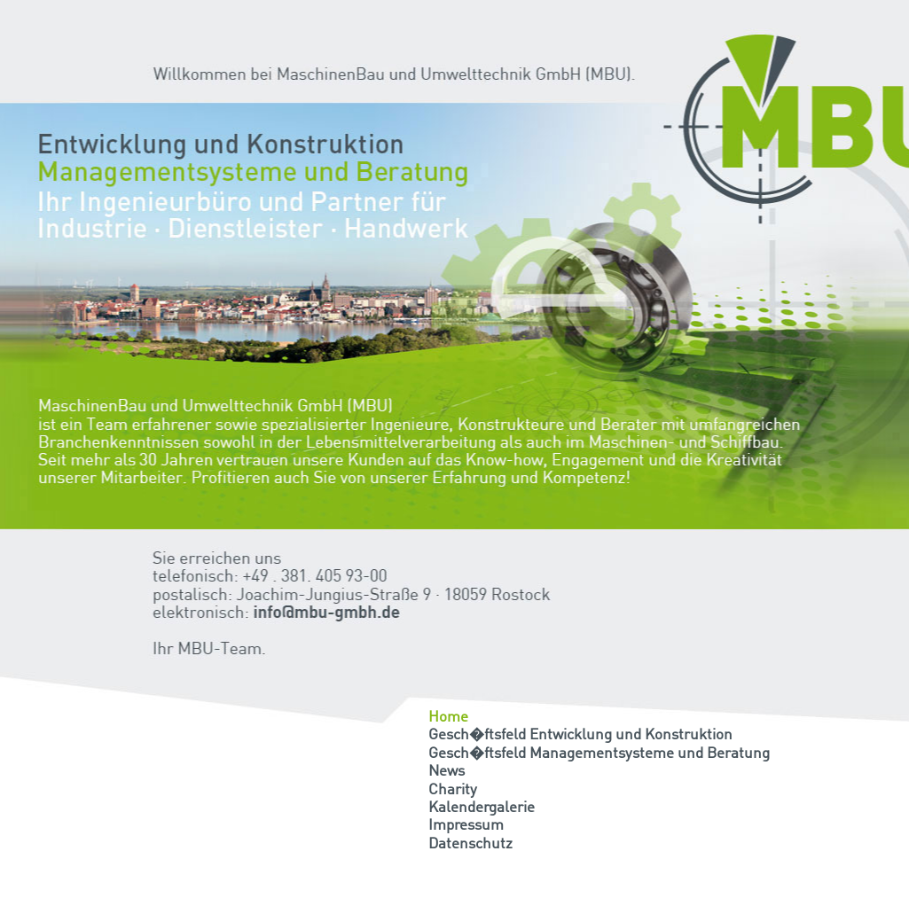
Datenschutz (470, 844)
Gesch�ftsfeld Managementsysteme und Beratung (599, 753)
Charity (452, 790)
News (446, 771)
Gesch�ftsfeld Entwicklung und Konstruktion (580, 735)
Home (448, 717)
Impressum (466, 825)
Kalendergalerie (481, 808)
